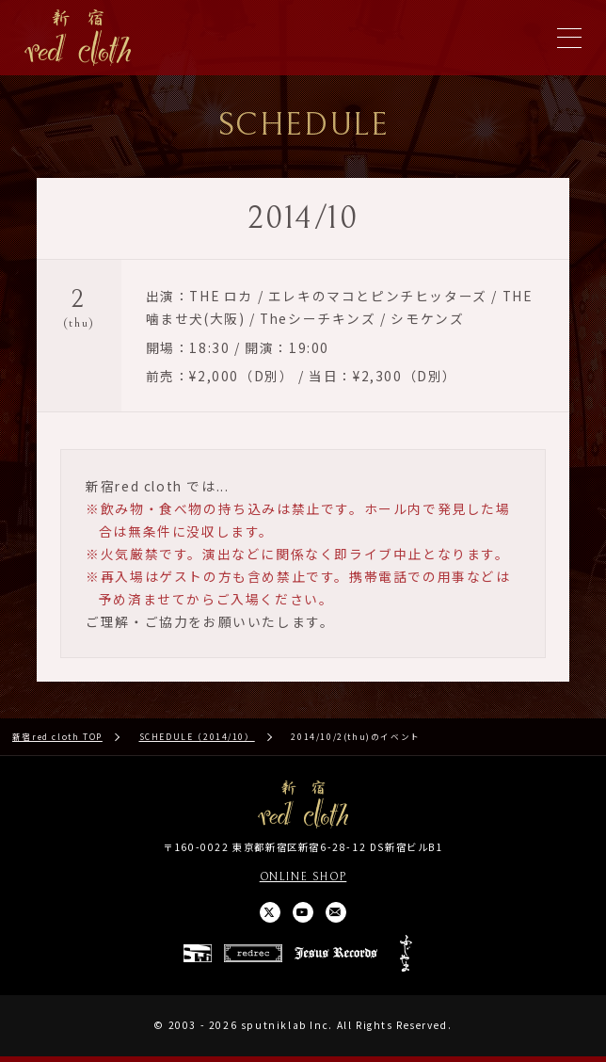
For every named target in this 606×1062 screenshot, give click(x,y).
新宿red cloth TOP (57, 738)
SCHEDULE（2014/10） (197, 738)
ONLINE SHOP (303, 879)
